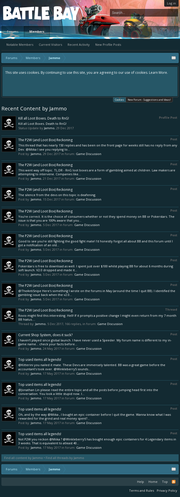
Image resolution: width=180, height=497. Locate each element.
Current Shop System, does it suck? (45, 335)
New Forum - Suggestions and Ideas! (149, 100)
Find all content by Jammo (23, 458)
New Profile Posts (108, 44)
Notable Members (19, 44)
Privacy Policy (167, 490)
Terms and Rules (141, 490)
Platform (23, 13)
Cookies (119, 99)
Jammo (49, 128)
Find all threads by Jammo (65, 458)
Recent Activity (79, 44)
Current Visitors (50, 44)
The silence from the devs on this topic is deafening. (57, 195)
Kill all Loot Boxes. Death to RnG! (43, 118)
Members (36, 31)
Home (153, 482)
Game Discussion (88, 154)
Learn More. (158, 72)
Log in (171, 3)
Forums (12, 31)
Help (140, 482)
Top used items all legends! (39, 359)
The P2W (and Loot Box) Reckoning (45, 140)
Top (165, 482)
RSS (173, 482)
